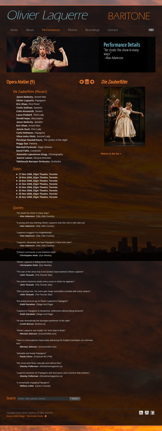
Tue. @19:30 (50, 184)
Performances (51, 30)
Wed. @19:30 (50, 187)
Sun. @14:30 (50, 180)
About (30, 30)
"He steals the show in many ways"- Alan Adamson (121, 54)
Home (14, 30)
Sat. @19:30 (50, 177)
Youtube (147, 413)
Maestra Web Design (16, 416)
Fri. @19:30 (50, 174)
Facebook (152, 413)
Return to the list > (111, 153)
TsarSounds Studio (34, 416)
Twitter (141, 413)
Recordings (92, 30)
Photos (72, 30)
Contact (113, 30)
